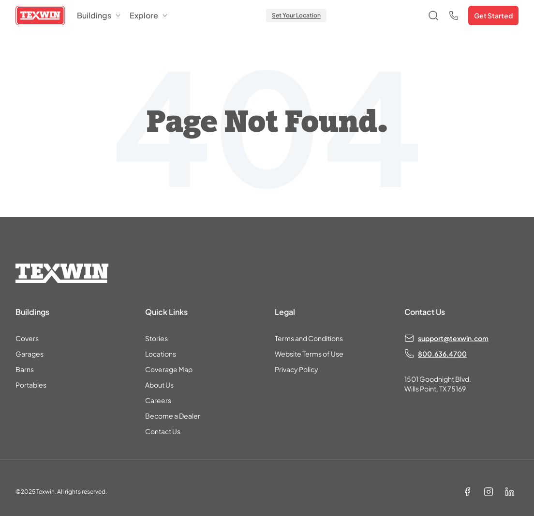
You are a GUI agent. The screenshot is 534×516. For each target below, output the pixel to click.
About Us (159, 384)
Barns (24, 369)
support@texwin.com (453, 338)
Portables (30, 384)
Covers (27, 338)
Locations (160, 353)
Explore (149, 15)
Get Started (493, 15)
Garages (29, 353)
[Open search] (433, 15)
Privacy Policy (296, 369)
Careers (158, 400)
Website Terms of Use (309, 353)
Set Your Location (296, 15)
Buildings (99, 15)
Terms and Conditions (309, 338)
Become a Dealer (172, 415)
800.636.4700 (442, 353)
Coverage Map (169, 369)
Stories (156, 338)
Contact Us (162, 431)
